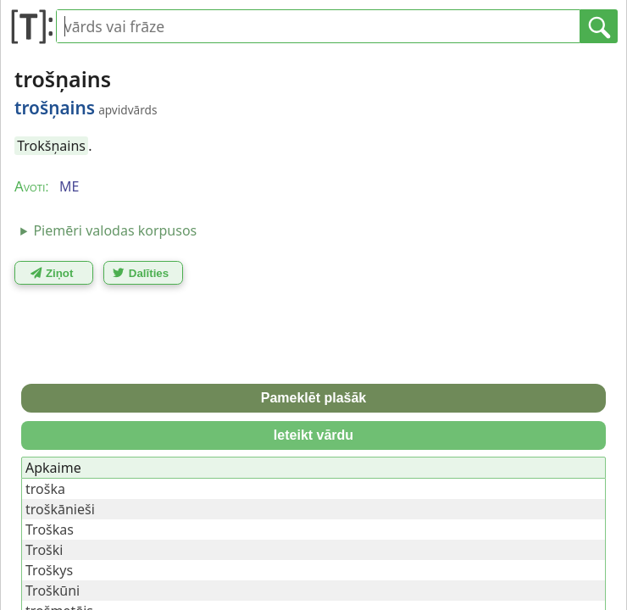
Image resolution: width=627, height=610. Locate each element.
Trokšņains (51, 145)
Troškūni (52, 590)
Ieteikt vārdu (313, 435)
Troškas (49, 529)
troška (45, 489)
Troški (44, 550)
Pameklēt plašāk (314, 398)
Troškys (49, 570)
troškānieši (60, 509)
